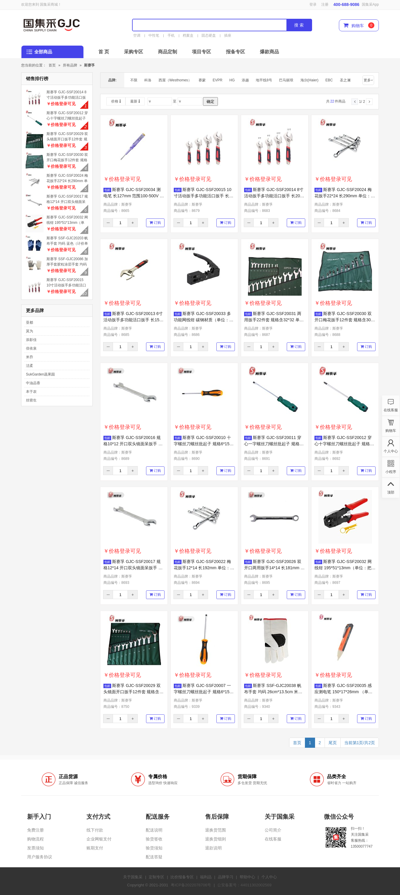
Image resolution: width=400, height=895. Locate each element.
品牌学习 (225, 877)
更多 (368, 80)
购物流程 (35, 839)
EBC (329, 80)
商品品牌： (117, 204)
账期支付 (94, 848)
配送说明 (154, 830)
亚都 (29, 322)
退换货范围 (215, 830)
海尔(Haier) (309, 80)
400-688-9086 (346, 4)
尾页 (332, 742)
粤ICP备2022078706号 (191, 885)
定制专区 (156, 877)
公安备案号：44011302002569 (244, 885)
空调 (136, 35)
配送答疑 (154, 856)
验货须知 (154, 848)
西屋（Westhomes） (175, 80)
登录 (313, 4)
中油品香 (33, 383)
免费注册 (35, 830)
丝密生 (31, 400)
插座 (227, 35)
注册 (324, 4)
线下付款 (94, 830)
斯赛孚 (89, 65)
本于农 (31, 392)
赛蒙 (202, 80)
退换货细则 (215, 839)
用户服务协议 (39, 856)
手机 (171, 35)
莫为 (29, 331)
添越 (245, 80)
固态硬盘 (208, 35)
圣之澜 (345, 80)
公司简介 (273, 830)
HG (232, 80)
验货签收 (154, 839)
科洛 (147, 80)
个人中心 (269, 877)
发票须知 (35, 848)
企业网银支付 (98, 839)
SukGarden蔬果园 (40, 374)
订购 (155, 223)
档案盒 (188, 35)
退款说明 (213, 848)
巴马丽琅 (286, 80)
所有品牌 (70, 65)
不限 (133, 80)
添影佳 (31, 340)
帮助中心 (247, 877)
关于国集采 (132, 877)
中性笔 (153, 35)
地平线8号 (264, 80)
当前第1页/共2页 (359, 742)
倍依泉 (31, 348)
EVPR (218, 80)
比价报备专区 (182, 877)
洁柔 (29, 366)
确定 (210, 101)
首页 (52, 65)
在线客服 (273, 839)
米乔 (29, 357)
